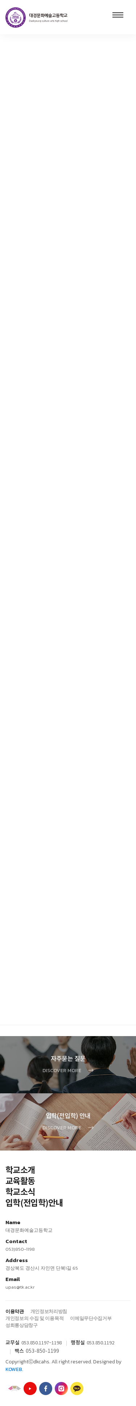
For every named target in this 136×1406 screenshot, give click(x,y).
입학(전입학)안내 (34, 1203)
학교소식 (20, 1192)
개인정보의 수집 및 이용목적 (34, 1318)
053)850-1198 (20, 1249)
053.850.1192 (100, 1343)
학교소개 (20, 1170)
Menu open (117, 14)
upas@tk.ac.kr (19, 1287)
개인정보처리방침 (48, 1311)
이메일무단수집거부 (90, 1318)
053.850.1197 (35, 1343)
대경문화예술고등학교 (36, 17)
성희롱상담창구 (21, 1325)
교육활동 (20, 1181)
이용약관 (14, 1311)
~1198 (55, 1343)
